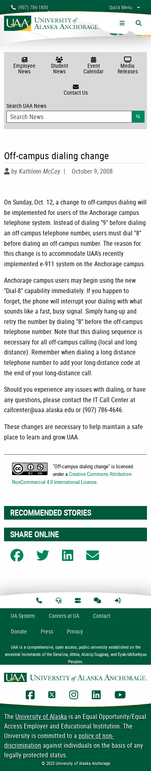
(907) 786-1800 (29, 7)
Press (47, 631)
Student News (59, 66)
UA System (23, 615)
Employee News (24, 66)
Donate (19, 631)
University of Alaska (41, 716)
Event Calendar (93, 66)
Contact (101, 615)
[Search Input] (69, 117)
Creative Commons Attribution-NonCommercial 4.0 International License (72, 477)
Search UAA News (75, 112)
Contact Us (75, 90)
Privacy (75, 631)
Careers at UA (64, 615)
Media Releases (127, 66)
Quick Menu (120, 7)
